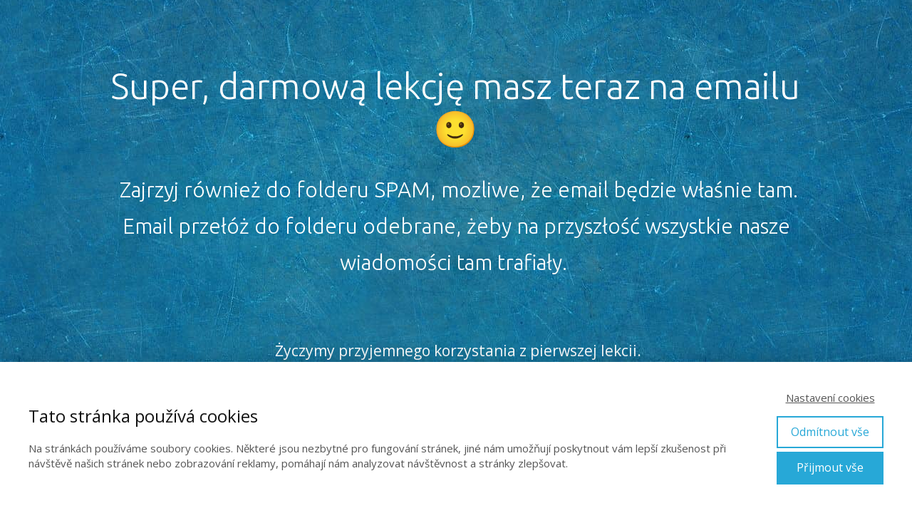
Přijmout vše (830, 467)
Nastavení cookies (830, 397)
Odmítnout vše (830, 432)
